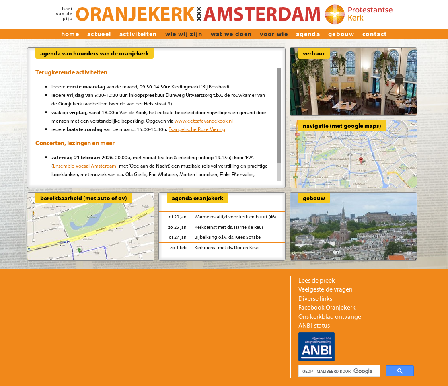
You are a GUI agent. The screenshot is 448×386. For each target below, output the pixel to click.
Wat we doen (231, 34)
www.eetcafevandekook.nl (204, 120)
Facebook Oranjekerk (327, 307)
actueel (99, 34)
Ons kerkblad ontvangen (331, 316)
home (70, 34)
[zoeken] (338, 371)
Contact (374, 34)
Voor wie (274, 34)
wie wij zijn (184, 34)
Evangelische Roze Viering (197, 128)
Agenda (308, 34)
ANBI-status (314, 325)
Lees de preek (316, 280)
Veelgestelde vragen (325, 289)
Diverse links (315, 298)
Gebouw (341, 34)
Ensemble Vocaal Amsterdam (84, 165)
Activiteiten (138, 34)
